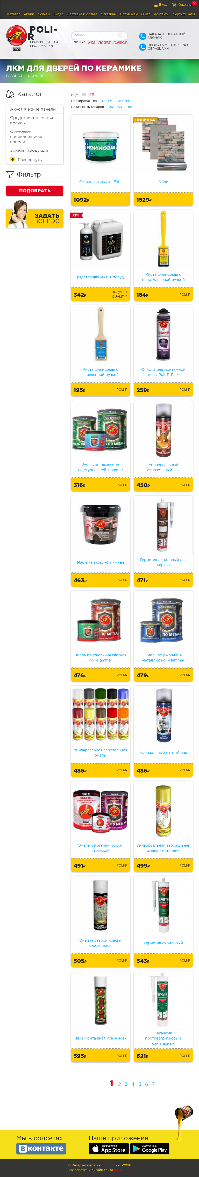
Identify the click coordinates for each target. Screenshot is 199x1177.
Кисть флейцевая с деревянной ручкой (100, 372)
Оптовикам (129, 14)
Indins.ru (122, 1170)
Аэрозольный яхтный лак (163, 752)
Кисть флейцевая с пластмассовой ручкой (163, 277)
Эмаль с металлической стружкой (100, 848)
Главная (14, 76)
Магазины (108, 14)
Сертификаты (184, 14)
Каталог (13, 14)
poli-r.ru (107, 1165)
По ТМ (107, 101)
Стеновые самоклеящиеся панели (26, 136)
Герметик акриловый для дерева (163, 562)
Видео (58, 14)
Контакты (161, 14)
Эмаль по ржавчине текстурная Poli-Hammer (100, 467)
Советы (44, 14)
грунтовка (120, 42)
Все (130, 107)
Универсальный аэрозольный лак (163, 467)
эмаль (92, 42)
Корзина (184, 4)
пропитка (104, 42)
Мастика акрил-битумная (100, 562)
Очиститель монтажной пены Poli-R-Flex (163, 372)
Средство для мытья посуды (31, 120)
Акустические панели (33, 109)
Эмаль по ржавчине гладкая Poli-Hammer (100, 658)
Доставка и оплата (82, 14)
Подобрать (35, 190)
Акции (29, 14)
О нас (145, 14)
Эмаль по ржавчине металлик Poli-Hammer (163, 658)
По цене (123, 101)
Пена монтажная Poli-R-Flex (100, 1038)
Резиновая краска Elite (100, 182)
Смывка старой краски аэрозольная (100, 943)
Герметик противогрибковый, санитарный (163, 1038)
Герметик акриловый (163, 943)
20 (111, 107)
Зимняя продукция (29, 150)
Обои (163, 182)
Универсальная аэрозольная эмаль (100, 753)
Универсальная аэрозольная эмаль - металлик (163, 848)
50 (120, 107)
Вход (163, 4)
